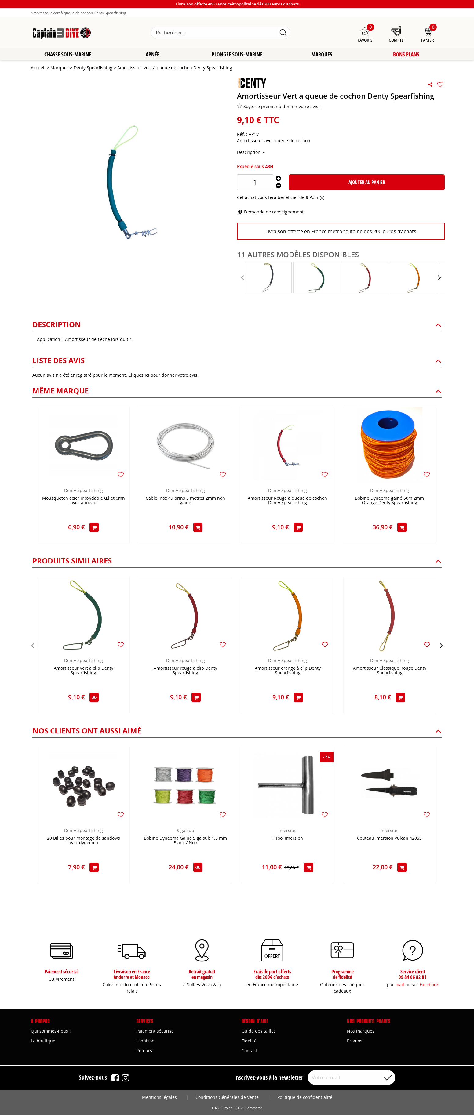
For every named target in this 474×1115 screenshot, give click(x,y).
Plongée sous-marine (237, 55)
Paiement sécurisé (155, 1031)
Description (249, 153)
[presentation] (243, 278)
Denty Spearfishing (83, 491)
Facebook (429, 984)
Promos (354, 1041)
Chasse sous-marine (67, 55)
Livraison (145, 1041)
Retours (144, 1050)
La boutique (43, 1041)
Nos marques (360, 1031)
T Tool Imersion (287, 839)
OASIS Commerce (248, 1108)
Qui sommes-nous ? (51, 1031)
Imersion (288, 831)
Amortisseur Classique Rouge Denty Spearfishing (389, 671)
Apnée (152, 55)
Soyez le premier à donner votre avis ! (279, 107)
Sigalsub (185, 831)
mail (399, 984)
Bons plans (406, 55)
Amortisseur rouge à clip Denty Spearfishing (185, 671)
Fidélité (249, 1041)
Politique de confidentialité (304, 1097)
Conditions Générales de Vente (227, 1097)
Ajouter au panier (366, 182)
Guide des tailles (259, 1031)
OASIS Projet (222, 1108)
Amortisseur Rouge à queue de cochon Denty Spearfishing (287, 501)
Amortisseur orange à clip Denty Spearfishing (288, 671)
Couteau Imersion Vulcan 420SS (389, 839)
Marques (321, 55)
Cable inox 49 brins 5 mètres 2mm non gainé (185, 501)
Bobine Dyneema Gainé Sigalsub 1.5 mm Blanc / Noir (185, 841)
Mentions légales (159, 1097)
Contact (249, 1050)
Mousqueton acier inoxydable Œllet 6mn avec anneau (83, 501)
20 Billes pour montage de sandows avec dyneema (83, 841)
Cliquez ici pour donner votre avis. (163, 375)
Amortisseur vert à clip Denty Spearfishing (83, 671)
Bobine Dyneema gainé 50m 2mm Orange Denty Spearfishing (389, 501)
